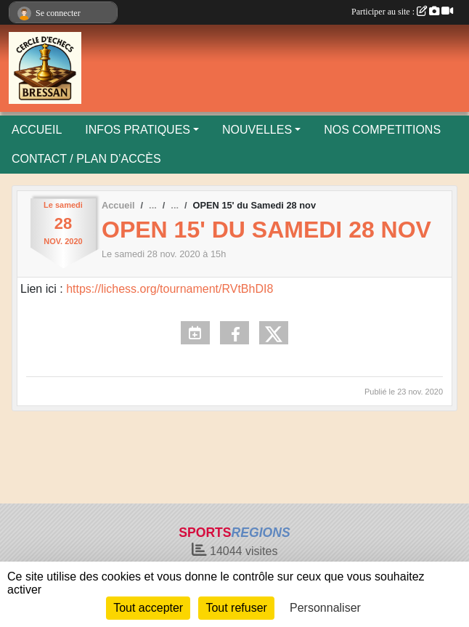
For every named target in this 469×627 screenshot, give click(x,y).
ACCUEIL (37, 130)
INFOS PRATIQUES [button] (137, 130)
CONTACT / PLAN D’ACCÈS (86, 159)
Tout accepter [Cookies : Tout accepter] (148, 608)
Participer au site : (402, 12)
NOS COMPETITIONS (382, 130)
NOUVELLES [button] (257, 130)
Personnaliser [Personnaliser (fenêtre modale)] (325, 608)
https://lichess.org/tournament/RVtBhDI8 (168, 289)
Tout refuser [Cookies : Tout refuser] (235, 608)
